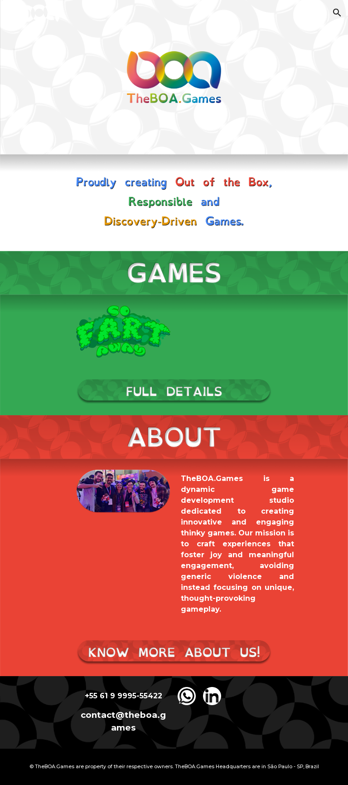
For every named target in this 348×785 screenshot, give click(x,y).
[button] (337, 13)
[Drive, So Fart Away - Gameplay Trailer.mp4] (224, 331)
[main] (237, 544)
